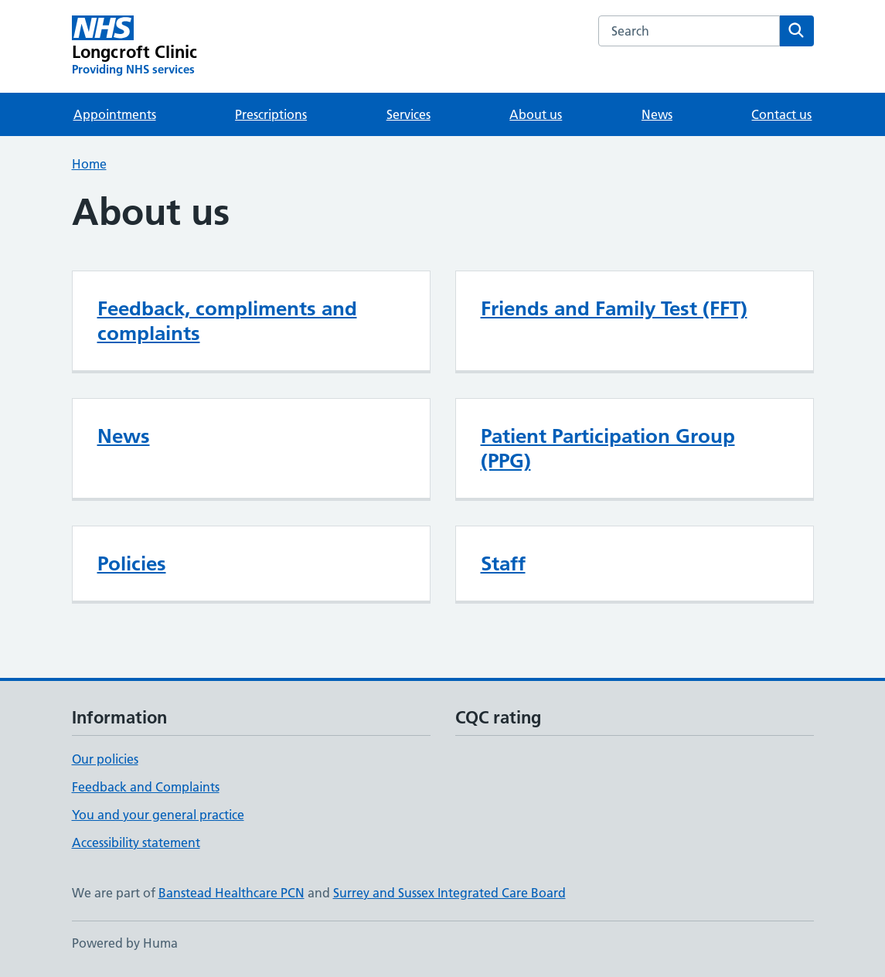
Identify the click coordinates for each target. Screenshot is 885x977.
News (657, 114)
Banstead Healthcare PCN (231, 892)
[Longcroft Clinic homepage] (135, 46)
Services (408, 114)
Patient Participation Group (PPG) (608, 448)
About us (535, 114)
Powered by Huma (125, 943)
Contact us (781, 114)
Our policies (105, 759)
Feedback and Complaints (146, 787)
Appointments (114, 114)
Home (89, 164)
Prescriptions (271, 114)
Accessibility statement (136, 842)
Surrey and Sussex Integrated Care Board (449, 892)
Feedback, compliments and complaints (227, 321)
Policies (131, 563)
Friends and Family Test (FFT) (614, 308)
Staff (503, 563)
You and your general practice (158, 814)
